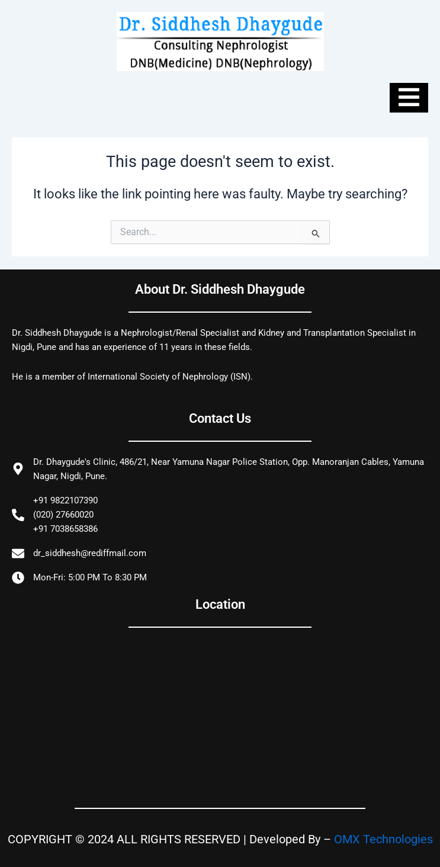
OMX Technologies (383, 839)
